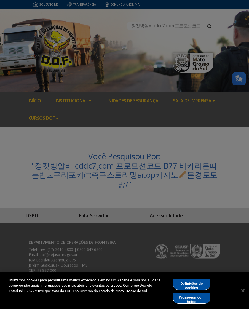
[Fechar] (243, 292)
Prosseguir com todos (192, 300)
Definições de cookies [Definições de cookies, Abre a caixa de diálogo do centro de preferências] (191, 287)
